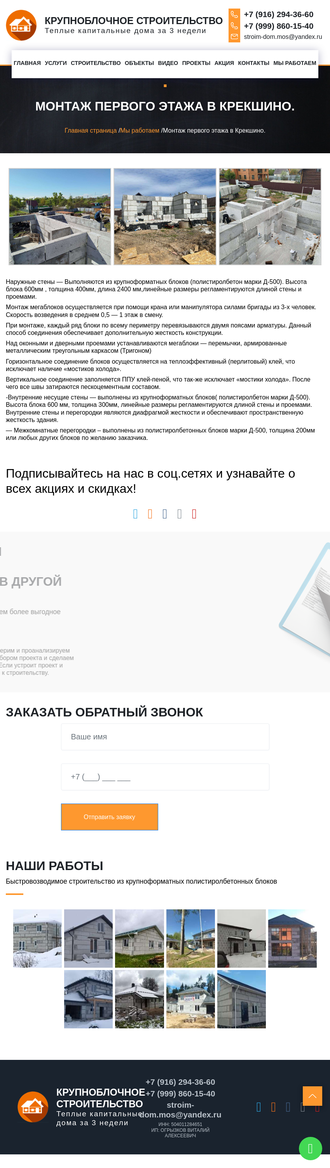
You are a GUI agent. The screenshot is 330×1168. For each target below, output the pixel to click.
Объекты (139, 63)
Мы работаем (295, 63)
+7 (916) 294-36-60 (279, 14)
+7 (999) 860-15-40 (279, 25)
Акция (224, 63)
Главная (27, 63)
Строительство (95, 63)
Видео (168, 63)
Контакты (253, 63)
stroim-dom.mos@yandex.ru (283, 36)
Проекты (196, 63)
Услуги (56, 63)
